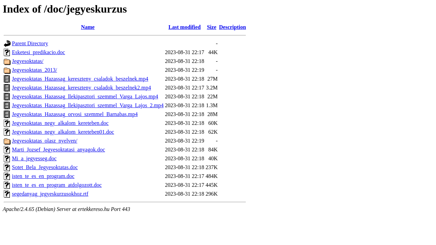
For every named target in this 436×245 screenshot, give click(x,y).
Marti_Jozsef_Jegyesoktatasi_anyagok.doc (58, 149)
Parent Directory (30, 43)
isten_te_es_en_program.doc (43, 176)
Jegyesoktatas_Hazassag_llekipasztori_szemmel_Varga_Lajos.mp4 (85, 96)
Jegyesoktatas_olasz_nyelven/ (44, 141)
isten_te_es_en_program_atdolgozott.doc (57, 185)
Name (88, 27)
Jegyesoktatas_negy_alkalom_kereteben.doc (60, 123)
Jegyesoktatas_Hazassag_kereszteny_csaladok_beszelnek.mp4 (80, 79)
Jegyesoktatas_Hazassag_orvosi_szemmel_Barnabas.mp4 (75, 114)
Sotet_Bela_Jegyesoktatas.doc (45, 167)
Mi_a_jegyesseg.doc (34, 158)
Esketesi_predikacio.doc (38, 52)
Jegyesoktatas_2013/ (34, 70)
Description (232, 27)
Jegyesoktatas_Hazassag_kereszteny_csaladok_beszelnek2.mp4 (81, 88)
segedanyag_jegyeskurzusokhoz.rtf (50, 194)
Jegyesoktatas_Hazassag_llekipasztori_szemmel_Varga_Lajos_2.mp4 (88, 105)
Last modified (185, 27)
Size (211, 27)
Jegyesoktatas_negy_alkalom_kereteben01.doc (63, 132)
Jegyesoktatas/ (27, 61)
